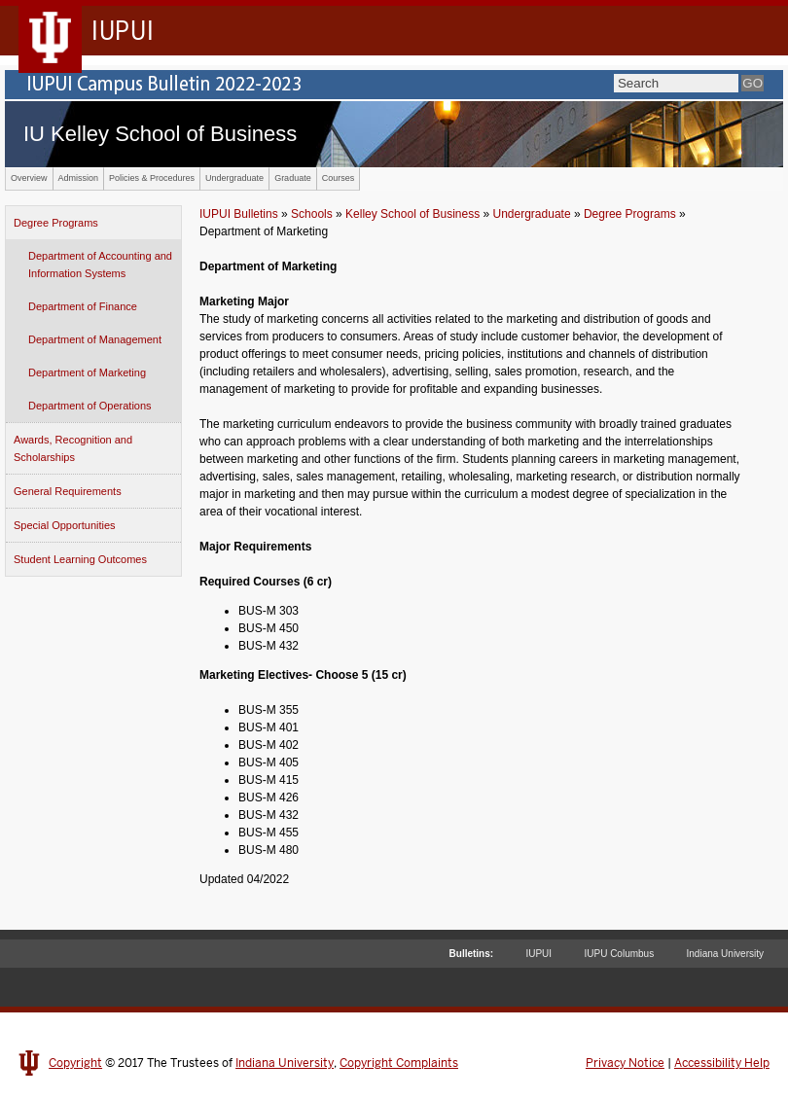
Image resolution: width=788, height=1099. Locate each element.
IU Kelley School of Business (160, 134)
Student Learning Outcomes (80, 559)
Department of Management (94, 339)
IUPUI (538, 953)
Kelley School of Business (412, 214)
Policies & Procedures (152, 178)
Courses (338, 178)
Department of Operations (90, 405)
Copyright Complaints (399, 1063)
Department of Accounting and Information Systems (100, 264)
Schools (312, 214)
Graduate (292, 178)
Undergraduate (234, 178)
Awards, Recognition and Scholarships (73, 448)
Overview (29, 178)
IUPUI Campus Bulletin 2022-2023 (394, 84)
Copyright (75, 1063)
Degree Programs (56, 223)
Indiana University (725, 953)
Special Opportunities (65, 525)
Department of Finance (82, 306)
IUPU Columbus (619, 953)
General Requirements (68, 491)
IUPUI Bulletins (238, 214)
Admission (78, 178)
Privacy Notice (625, 1063)
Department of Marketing (87, 372)
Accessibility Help (722, 1063)
